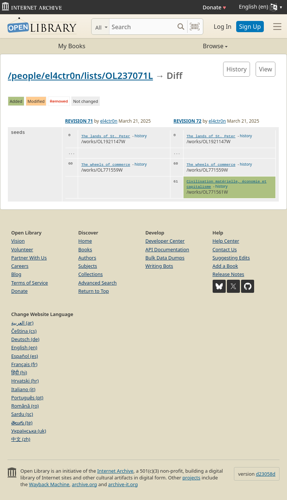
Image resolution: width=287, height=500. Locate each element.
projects (191, 477)
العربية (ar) (22, 322)
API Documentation (167, 249)
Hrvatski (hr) (25, 380)
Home (85, 240)
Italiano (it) (23, 389)
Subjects (87, 266)
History (236, 69)
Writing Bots (159, 266)
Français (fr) (24, 364)
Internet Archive (115, 470)
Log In (222, 26)
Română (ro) (25, 405)
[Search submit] (180, 26)
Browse (186, 46)
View (265, 69)
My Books (72, 46)
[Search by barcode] (194, 26)
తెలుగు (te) (22, 422)
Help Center (226, 240)
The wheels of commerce (105, 165)
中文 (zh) (20, 439)
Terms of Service (29, 282)
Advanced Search (97, 282)
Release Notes (228, 274)
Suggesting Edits (231, 257)
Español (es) (24, 356)
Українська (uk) (28, 430)
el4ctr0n (108, 121)
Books (85, 249)
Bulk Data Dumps (165, 257)
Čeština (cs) (24, 331)
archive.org (84, 484)
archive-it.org (123, 484)
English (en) (24, 347)
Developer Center (165, 240)
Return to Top (93, 291)
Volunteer (22, 249)
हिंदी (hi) (19, 372)
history (140, 135)
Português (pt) (27, 397)
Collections (90, 274)
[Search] (142, 26)
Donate (214, 7)
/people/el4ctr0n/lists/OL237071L (80, 75)
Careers (19, 266)
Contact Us (225, 249)
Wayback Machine (49, 484)
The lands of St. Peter (105, 136)
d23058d (265, 473)
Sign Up (250, 26)
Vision (18, 240)
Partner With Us (29, 257)
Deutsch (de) (25, 339)
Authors (87, 257)
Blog (16, 274)
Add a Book (225, 266)
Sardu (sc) (22, 414)
